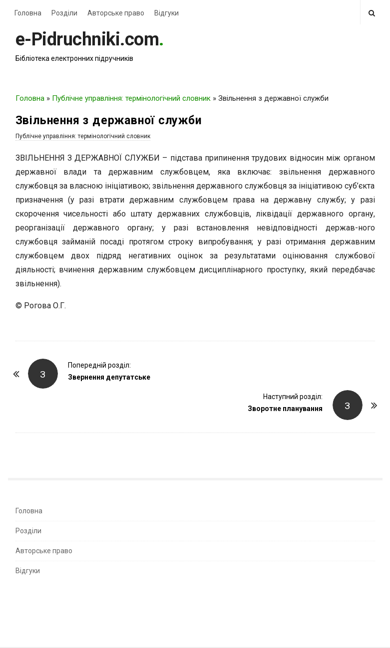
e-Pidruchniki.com (87, 39)
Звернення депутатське (109, 377)
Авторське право (115, 13)
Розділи (64, 13)
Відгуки (166, 13)
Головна (27, 13)
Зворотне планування (285, 409)
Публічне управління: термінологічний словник (131, 98)
